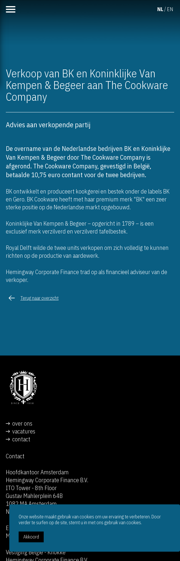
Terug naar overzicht (39, 298)
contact (21, 439)
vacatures (23, 431)
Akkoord (31, 537)
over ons (22, 423)
